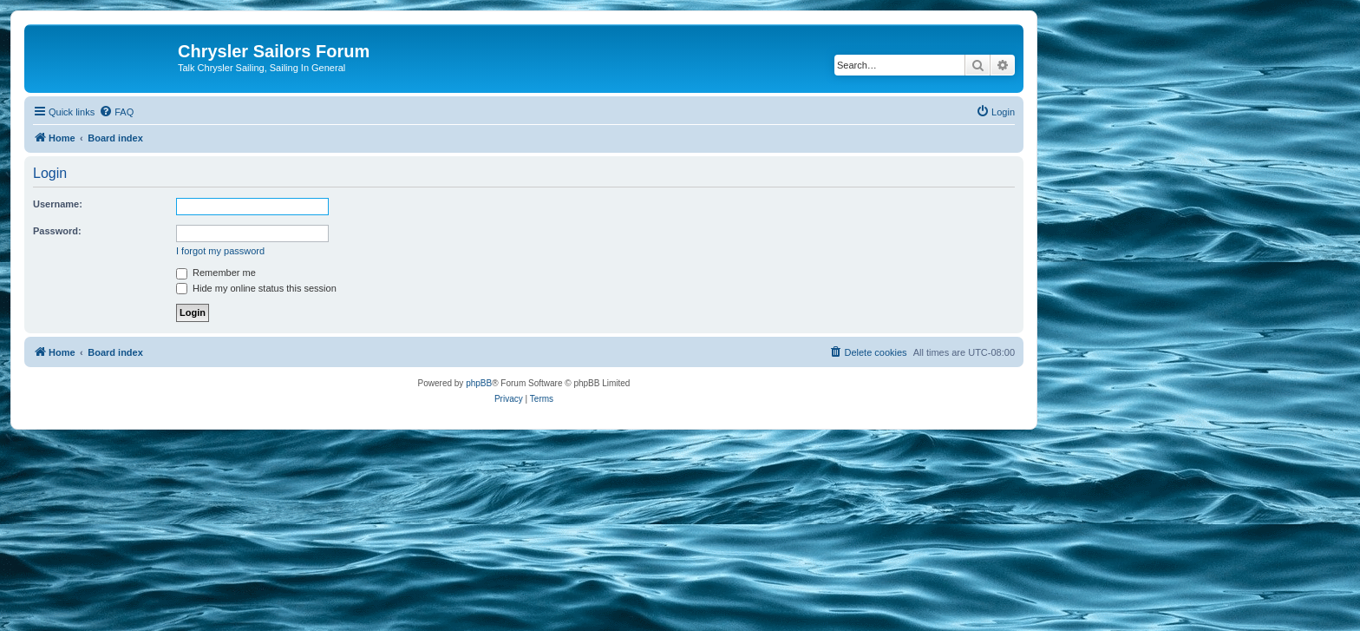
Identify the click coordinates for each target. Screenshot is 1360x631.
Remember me (216, 272)
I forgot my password (220, 251)
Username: (57, 204)
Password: (57, 231)
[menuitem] (116, 112)
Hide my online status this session (256, 288)
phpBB (479, 383)
